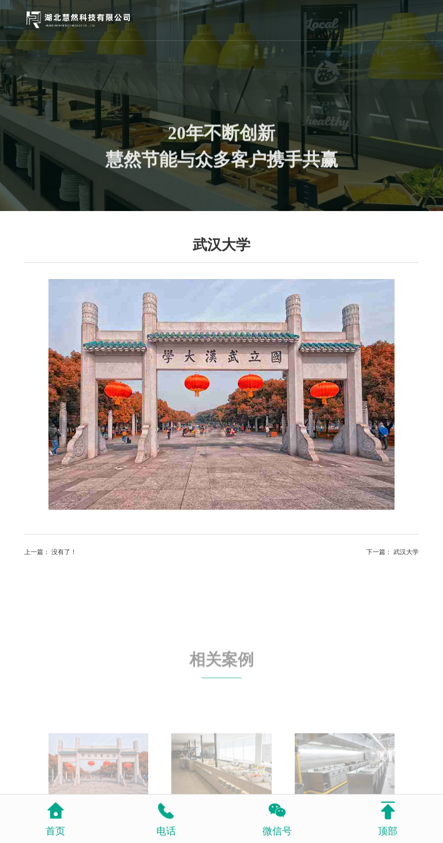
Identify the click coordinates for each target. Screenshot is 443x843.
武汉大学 (406, 551)
